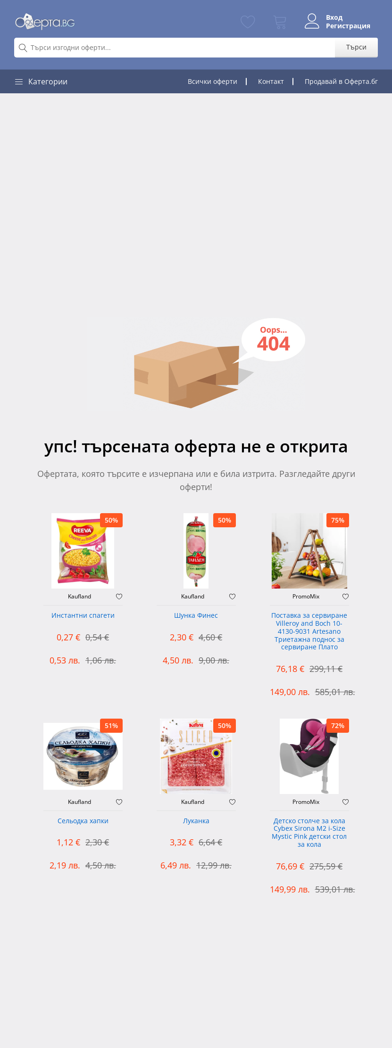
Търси (356, 46)
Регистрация (348, 26)
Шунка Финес (196, 616)
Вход (334, 17)
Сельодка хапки (83, 821)
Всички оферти (212, 81)
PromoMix (305, 596)
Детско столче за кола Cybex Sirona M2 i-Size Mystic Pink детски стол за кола (309, 833)
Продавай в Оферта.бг (341, 81)
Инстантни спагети (83, 616)
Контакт (271, 81)
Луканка (196, 821)
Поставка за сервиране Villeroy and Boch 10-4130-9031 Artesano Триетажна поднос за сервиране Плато (309, 631)
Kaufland (79, 596)
